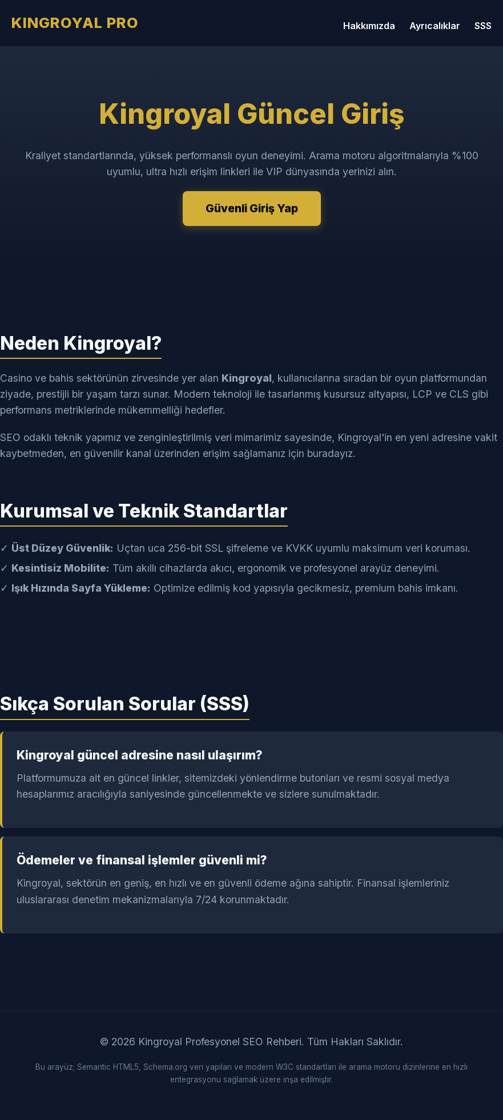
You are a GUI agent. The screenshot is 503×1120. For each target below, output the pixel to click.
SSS (483, 25)
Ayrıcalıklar (434, 25)
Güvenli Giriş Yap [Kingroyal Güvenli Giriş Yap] (252, 208)
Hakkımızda (369, 25)
